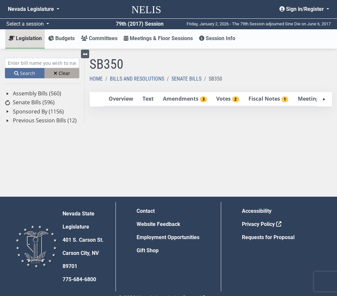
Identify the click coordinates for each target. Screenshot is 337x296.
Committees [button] (99, 38)
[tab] (121, 99)
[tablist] (211, 99)
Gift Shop (148, 250)
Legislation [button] (25, 38)
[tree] (42, 107)
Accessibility (257, 211)
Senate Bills (186, 79)
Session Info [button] (217, 38)
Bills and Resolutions (137, 79)
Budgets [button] (61, 38)
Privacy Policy (261, 224)
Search (24, 73)
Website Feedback (158, 224)
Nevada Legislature (31, 9)
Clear (62, 73)
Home (96, 79)
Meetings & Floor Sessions (158, 38)
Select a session (25, 24)
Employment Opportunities (168, 237)
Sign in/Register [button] (302, 9)
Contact (146, 211)
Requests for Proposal (268, 237)
